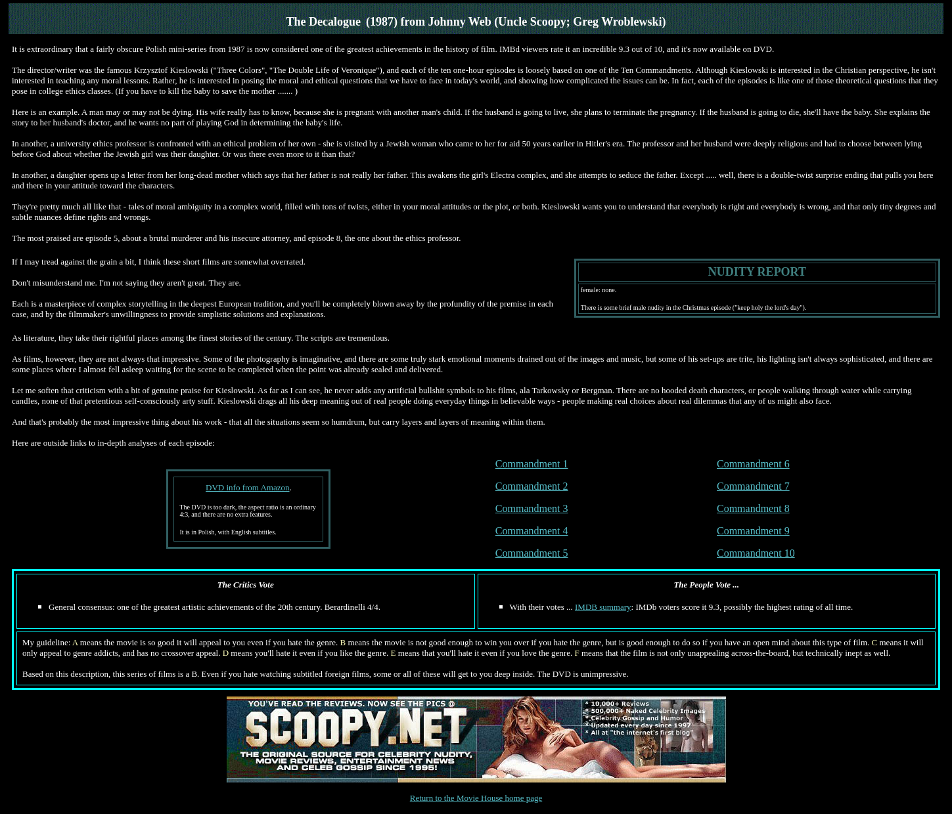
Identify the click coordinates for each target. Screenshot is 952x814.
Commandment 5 (531, 553)
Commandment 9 (753, 530)
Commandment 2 (531, 486)
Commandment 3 (531, 508)
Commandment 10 (756, 553)
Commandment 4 (531, 530)
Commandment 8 (753, 508)
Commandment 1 (531, 463)
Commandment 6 (753, 463)
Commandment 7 (753, 486)
